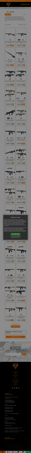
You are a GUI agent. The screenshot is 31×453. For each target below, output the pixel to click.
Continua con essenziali (15, 235)
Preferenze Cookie (15, 237)
